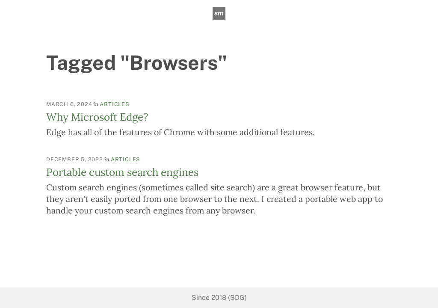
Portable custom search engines (122, 172)
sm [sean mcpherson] (219, 13)
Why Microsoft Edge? (97, 117)
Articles (114, 104)
